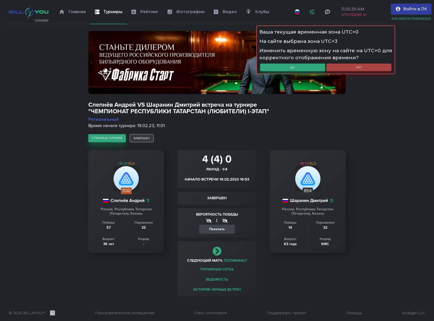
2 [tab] (329, 87)
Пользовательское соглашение (124, 313)
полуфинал (235, 260)
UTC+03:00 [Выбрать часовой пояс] (353, 14)
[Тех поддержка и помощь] (327, 12)
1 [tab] (321, 87)
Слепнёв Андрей (128, 200)
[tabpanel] (217, 62)
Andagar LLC (413, 313)
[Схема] (312, 12)
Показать (217, 229)
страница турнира (107, 138)
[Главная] (28, 12)
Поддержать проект (286, 313)
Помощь (354, 313)
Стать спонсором (210, 313)
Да (292, 67)
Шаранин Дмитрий (309, 200)
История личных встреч (217, 289)
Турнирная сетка (217, 269)
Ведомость (217, 279)
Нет (359, 67)
